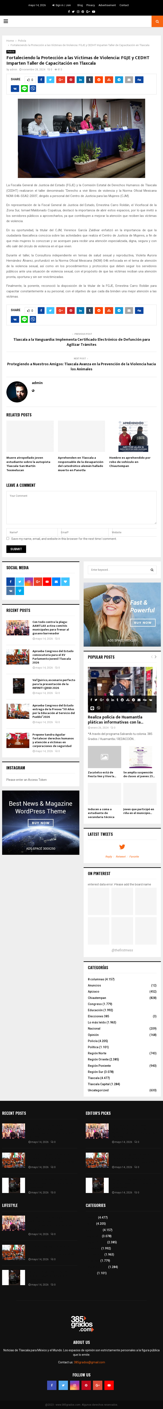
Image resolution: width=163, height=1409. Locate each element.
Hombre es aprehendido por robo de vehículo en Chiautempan (129, 462)
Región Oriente (98, 1059)
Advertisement (107, 5)
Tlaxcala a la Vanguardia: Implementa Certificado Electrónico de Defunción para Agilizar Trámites (81, 342)
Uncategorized (98, 1090)
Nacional (94, 1028)
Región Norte (97, 1053)
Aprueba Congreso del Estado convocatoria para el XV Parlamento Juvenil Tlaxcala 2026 (52, 657)
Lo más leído (97, 1022)
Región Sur (95, 1072)
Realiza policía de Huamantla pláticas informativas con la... (115, 720)
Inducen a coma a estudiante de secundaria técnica (101, 813)
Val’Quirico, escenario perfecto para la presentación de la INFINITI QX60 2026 (53, 684)
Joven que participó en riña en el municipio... (138, 811)
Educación (95, 1010)
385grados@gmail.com (89, 1362)
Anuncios (94, 985)
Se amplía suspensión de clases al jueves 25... (139, 774)
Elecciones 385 (98, 1016)
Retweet (121, 856)
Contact (124, 5)
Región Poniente (99, 1065)
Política (93, 1047)
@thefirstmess (122, 950)
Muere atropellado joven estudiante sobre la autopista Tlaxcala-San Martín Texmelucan (28, 464)
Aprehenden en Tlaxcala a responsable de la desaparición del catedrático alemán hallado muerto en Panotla (80, 464)
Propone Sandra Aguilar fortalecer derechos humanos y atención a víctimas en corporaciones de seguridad (53, 740)
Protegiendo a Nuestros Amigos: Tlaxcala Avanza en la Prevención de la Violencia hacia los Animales (81, 366)
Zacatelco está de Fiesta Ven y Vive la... (102, 774)
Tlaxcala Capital (99, 1084)
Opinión (93, 1035)
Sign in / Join (61, 5)
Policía (10, 52)
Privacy (90, 5)
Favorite (134, 856)
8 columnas (96, 979)
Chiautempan (97, 998)
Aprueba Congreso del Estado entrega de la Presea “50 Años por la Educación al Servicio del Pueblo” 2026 (53, 711)
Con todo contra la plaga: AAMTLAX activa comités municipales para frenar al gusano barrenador (50, 628)
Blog (80, 5)
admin (13, 69)
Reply (108, 856)
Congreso (95, 1004)
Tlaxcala (94, 1078)
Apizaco (93, 991)
